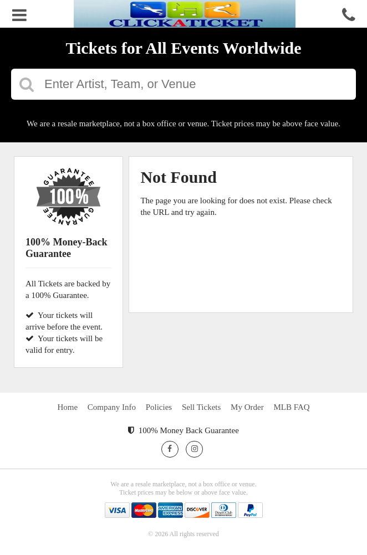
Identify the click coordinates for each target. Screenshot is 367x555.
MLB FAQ (291, 407)
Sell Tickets (201, 407)
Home (67, 407)
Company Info (112, 407)
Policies (159, 407)
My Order (247, 407)
